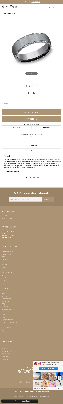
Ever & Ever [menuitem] (5, 312)
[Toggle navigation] (60, 6)
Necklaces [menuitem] (5, 262)
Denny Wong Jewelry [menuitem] (8, 309)
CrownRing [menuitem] (5, 306)
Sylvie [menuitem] (3, 330)
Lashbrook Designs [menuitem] (7, 325)
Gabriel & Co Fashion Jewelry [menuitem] (10, 322)
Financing (5, 359)
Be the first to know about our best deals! (31, 193)
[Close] (61, 2)
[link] (49, 7)
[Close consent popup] (36, 401)
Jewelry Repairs (6, 354)
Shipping (16, 128)
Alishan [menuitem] (4, 293)
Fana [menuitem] (3, 314)
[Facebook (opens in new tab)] (25, 371)
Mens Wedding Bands (9, 13)
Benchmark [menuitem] (5, 301)
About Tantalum (32, 151)
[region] (31, 49)
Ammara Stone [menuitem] (6, 299)
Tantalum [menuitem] (5, 333)
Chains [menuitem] (4, 278)
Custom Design (6, 351)
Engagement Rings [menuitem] (7, 251)
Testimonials (5, 356)
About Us (4, 346)
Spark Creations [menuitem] (6, 327)
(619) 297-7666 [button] (35, 2)
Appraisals (5, 348)
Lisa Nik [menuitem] (4, 296)
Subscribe (48, 199)
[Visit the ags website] (20, 382)
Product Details (31, 145)
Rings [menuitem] (3, 257)
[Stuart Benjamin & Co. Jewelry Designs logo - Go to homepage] (9, 7)
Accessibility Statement (42, 391)
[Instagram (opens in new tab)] (29, 371)
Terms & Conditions (28, 391)
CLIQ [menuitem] (3, 304)
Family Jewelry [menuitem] (6, 270)
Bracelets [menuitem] (4, 264)
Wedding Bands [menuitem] (6, 254)
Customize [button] (31, 119)
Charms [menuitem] (4, 275)
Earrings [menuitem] (4, 267)
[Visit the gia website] (28, 382)
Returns (46, 128)
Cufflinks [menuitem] (4, 280)
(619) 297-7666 (31, 86)
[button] (53, 7)
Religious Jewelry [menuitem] (7, 272)
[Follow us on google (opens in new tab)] (20, 371)
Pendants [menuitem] (5, 259)
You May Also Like (31, 177)
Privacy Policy (17, 391)
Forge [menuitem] (3, 317)
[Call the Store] (6, 237)
